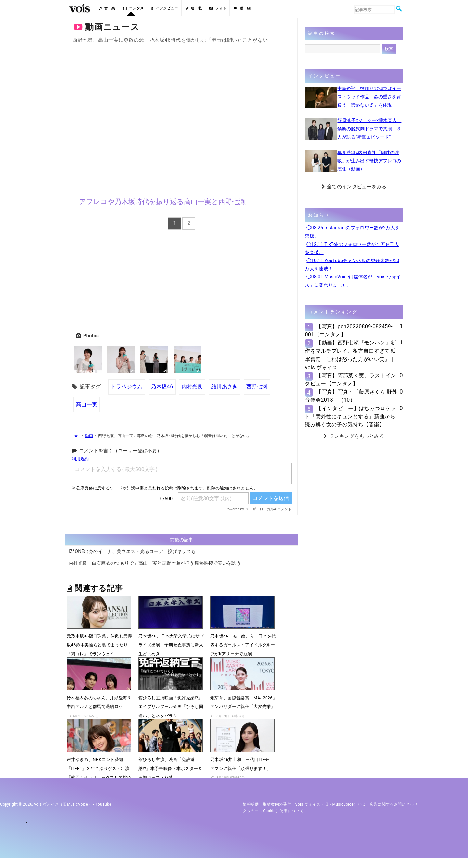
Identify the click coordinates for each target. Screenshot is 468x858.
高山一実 (86, 404)
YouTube (103, 804)
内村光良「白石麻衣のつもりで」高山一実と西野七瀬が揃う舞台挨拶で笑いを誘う (155, 563)
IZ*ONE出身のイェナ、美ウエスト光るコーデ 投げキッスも (132, 551)
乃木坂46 (162, 386)
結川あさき (224, 386)
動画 (89, 436)
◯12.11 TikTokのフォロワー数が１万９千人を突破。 (352, 248)
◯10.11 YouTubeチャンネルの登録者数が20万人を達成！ (352, 264)
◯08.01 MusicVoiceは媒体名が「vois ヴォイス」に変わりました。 (353, 281)
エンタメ (133, 8)
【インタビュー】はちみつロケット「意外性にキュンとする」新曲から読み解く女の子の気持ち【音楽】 (350, 416)
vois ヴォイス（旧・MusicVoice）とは (330, 804)
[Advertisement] (181, 279)
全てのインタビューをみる (354, 187)
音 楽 (107, 8)
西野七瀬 (256, 386)
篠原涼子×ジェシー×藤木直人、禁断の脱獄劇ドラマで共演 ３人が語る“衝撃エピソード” (369, 128)
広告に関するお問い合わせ (394, 804)
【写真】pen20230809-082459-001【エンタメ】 (348, 330)
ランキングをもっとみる (354, 436)
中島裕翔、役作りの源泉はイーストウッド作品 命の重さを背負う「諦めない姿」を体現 (369, 96)
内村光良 (192, 386)
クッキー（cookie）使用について (273, 811)
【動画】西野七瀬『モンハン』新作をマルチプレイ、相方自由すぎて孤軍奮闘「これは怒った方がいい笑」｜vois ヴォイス (350, 355)
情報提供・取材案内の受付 (267, 804)
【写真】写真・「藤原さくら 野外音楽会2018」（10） (351, 396)
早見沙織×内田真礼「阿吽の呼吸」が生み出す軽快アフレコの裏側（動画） (369, 160)
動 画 (242, 8)
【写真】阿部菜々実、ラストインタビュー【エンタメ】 (350, 379)
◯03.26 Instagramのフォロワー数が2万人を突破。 (352, 231)
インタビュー (164, 8)
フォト (217, 8)
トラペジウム (127, 386)
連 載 (194, 8)
